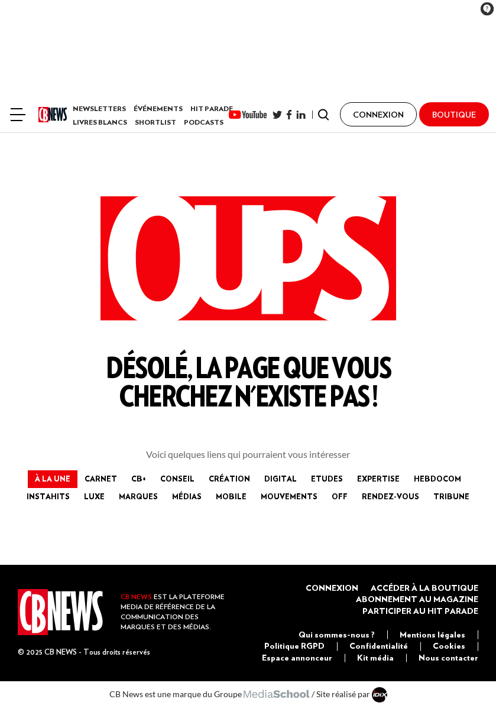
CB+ (138, 478)
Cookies (449, 645)
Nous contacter (448, 657)
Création (229, 478)
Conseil (177, 478)
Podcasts (203, 122)
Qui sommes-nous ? (337, 634)
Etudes (327, 478)
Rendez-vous (390, 496)
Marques (138, 496)
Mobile (231, 496)
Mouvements (289, 496)
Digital (280, 478)
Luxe (94, 496)
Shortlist (155, 122)
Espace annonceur (297, 657)
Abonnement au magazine (417, 599)
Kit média (375, 657)
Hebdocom (437, 478)
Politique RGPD (294, 645)
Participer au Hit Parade (420, 611)
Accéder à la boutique (424, 588)
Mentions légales (432, 634)
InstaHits (48, 496)
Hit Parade (211, 108)
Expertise (378, 478)
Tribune (451, 496)
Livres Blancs (100, 122)
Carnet (101, 478)
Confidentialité (378, 645)
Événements (158, 108)
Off (340, 496)
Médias (187, 496)
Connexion (332, 588)
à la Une (52, 478)
